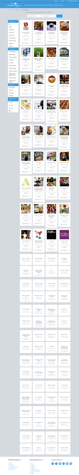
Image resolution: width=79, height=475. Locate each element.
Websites (33, 465)
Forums (34, 5)
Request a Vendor (58, 5)
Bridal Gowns (41, 5)
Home (10, 463)
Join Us (62, 1)
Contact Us (11, 465)
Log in (56, 1)
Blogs (29, 5)
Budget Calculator (35, 469)
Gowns (32, 473)
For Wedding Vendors (72, 1)
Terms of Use (12, 468)
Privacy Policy (12, 469)
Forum (32, 464)
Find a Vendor (49, 5)
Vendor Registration (13, 467)
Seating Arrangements (36, 471)
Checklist (33, 468)
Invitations (33, 467)
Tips (25, 5)
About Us (11, 464)
